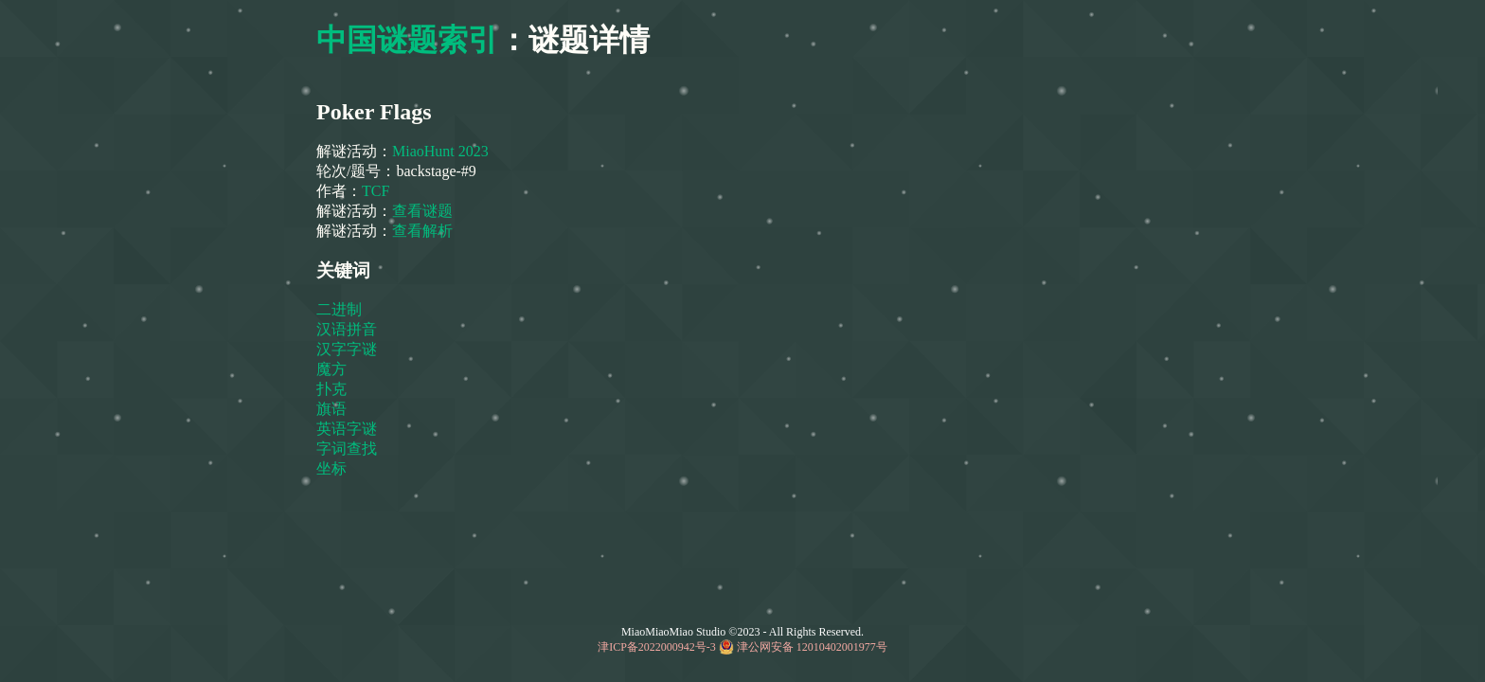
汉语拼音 (348, 329)
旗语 (333, 409)
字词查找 (348, 448)
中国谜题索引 (407, 40)
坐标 (333, 468)
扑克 (333, 389)
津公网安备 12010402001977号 (812, 647)
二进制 (341, 309)
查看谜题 (422, 211)
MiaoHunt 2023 (440, 151)
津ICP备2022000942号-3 (657, 647)
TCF (377, 191)
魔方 (333, 369)
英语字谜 (348, 429)
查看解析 (422, 231)
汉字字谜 (348, 349)
